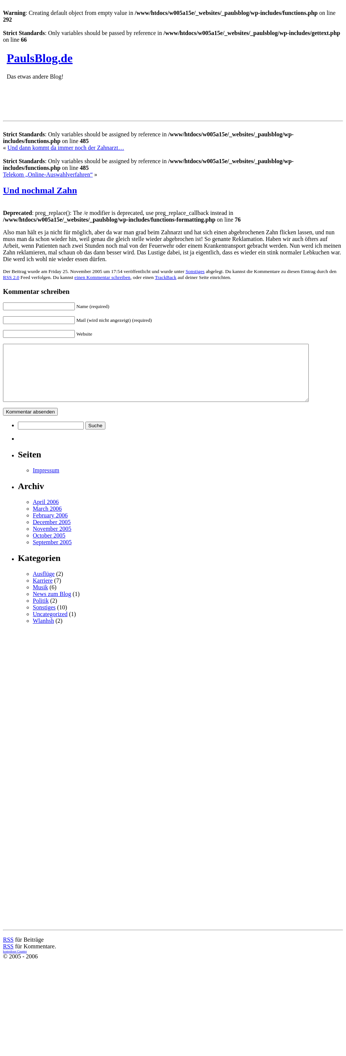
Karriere (43, 592)
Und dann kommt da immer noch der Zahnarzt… (65, 148)
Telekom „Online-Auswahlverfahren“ (48, 174)
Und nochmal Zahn (40, 190)
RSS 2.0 (11, 277)
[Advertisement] (180, 693)
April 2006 (46, 513)
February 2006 (50, 526)
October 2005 (49, 546)
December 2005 (52, 533)
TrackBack (166, 277)
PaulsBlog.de (40, 58)
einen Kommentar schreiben (102, 277)
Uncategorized (50, 625)
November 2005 (52, 540)
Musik (40, 598)
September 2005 (52, 553)
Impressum (46, 481)
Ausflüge (44, 585)
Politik (41, 612)
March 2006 (47, 520)
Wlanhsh (43, 632)
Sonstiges (194, 271)
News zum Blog (52, 605)
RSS (8, 951)
